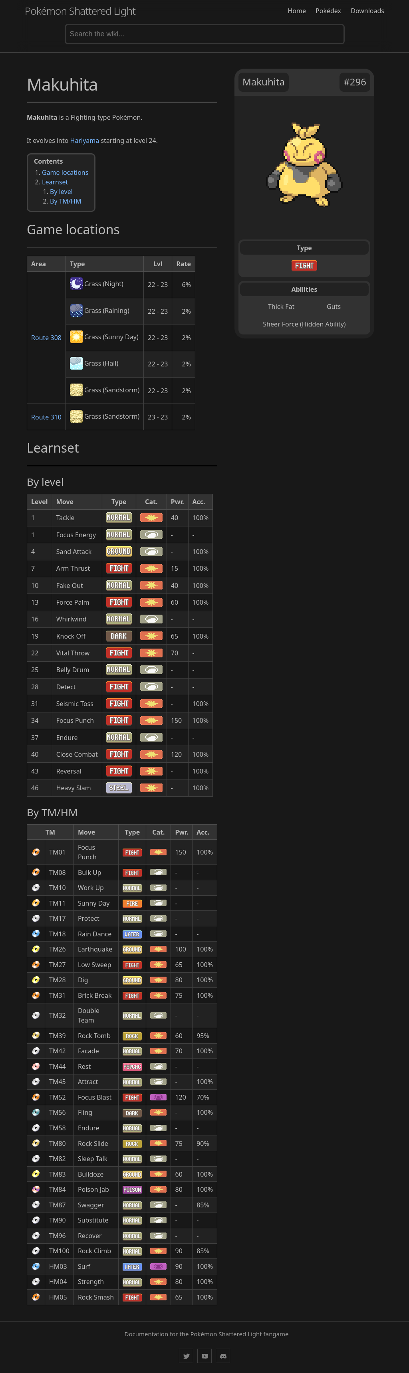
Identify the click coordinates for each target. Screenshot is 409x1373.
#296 (354, 81)
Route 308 (46, 337)
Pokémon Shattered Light (80, 11)
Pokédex (328, 10)
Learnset (55, 182)
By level (61, 191)
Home (297, 10)
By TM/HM (65, 201)
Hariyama (84, 140)
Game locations (65, 172)
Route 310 (46, 417)
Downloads (367, 10)
